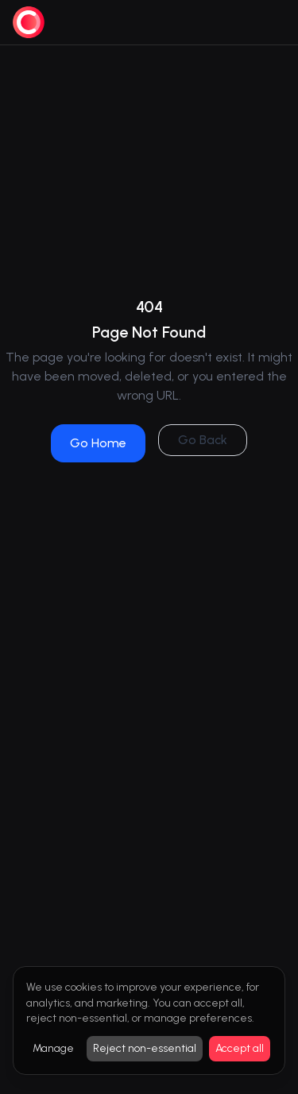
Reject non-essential (144, 1048)
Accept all (239, 1048)
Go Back (202, 439)
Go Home (98, 442)
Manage (53, 1048)
